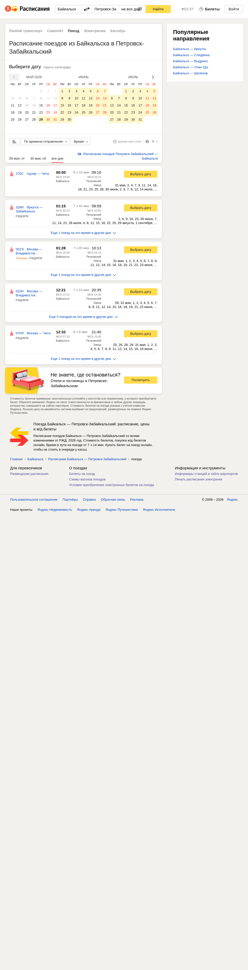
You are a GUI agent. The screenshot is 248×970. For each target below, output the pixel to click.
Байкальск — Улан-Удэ (190, 67)
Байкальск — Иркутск (189, 49)
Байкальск (62, 181)
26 (20, 119)
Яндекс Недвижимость (54, 510)
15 (41, 105)
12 (20, 105)
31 (55, 119)
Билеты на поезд (82, 474)
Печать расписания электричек (198, 479)
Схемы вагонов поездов (87, 479)
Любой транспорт (26, 31)
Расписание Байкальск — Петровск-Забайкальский (87, 459)
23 (48, 112)
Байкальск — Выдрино (190, 61)
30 (48, 119)
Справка (89, 499)
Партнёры (70, 499)
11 (12, 105)
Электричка (95, 31)
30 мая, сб (38, 158)
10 (55, 98)
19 (20, 112)
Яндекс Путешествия (122, 510)
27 (27, 119)
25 (12, 119)
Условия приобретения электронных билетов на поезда (111, 485)
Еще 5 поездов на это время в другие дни (83, 317)
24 (55, 112)
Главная (16, 459)
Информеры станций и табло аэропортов (206, 474)
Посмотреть (141, 380)
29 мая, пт (17, 158)
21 (34, 112)
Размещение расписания (29, 474)
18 (12, 112)
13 (27, 105)
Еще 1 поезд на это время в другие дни (83, 233)
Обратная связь (113, 499)
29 (41, 119)
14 (34, 105)
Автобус (118, 31)
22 (41, 112)
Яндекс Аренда (88, 510)
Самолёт (55, 31)
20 (27, 112)
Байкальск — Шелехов (190, 73)
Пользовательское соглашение (33, 499)
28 (34, 119)
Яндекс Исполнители (159, 510)
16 (48, 105)
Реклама (136, 499)
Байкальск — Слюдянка (191, 55)
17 (55, 105)
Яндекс (232, 499)
